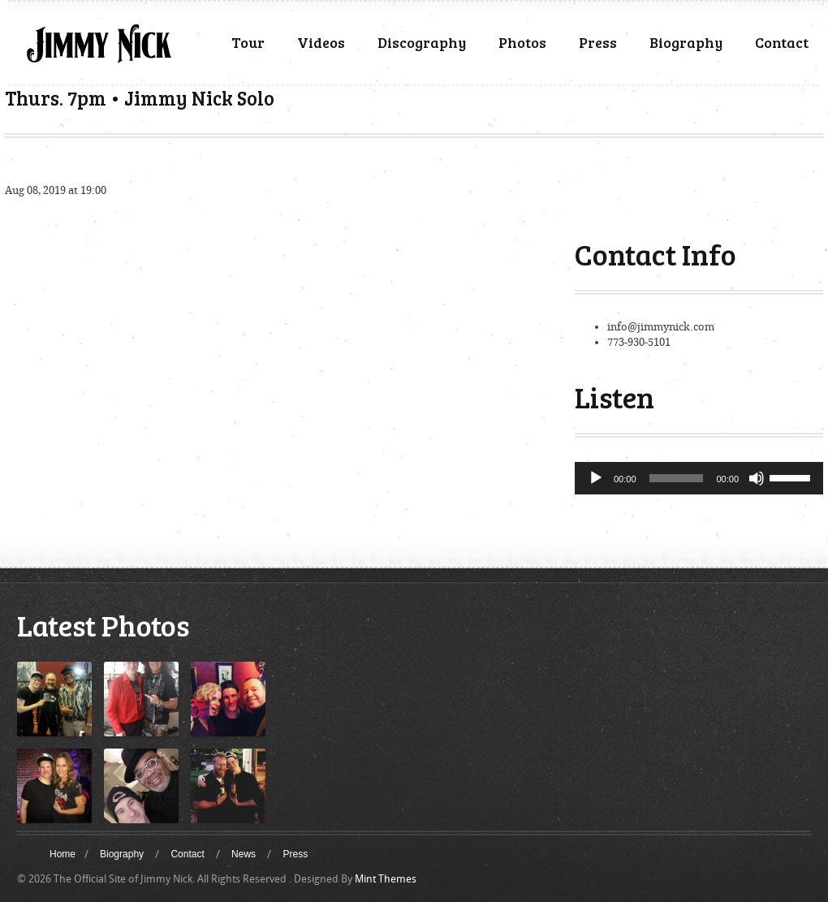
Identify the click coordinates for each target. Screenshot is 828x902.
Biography (685, 42)
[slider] (676, 478)
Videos (321, 42)
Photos (522, 42)
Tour (248, 42)
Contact (782, 42)
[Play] (596, 478)
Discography (421, 42)
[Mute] (756, 478)
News (243, 854)
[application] (699, 478)
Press (598, 42)
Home (62, 854)
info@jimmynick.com (660, 327)
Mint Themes (385, 879)
